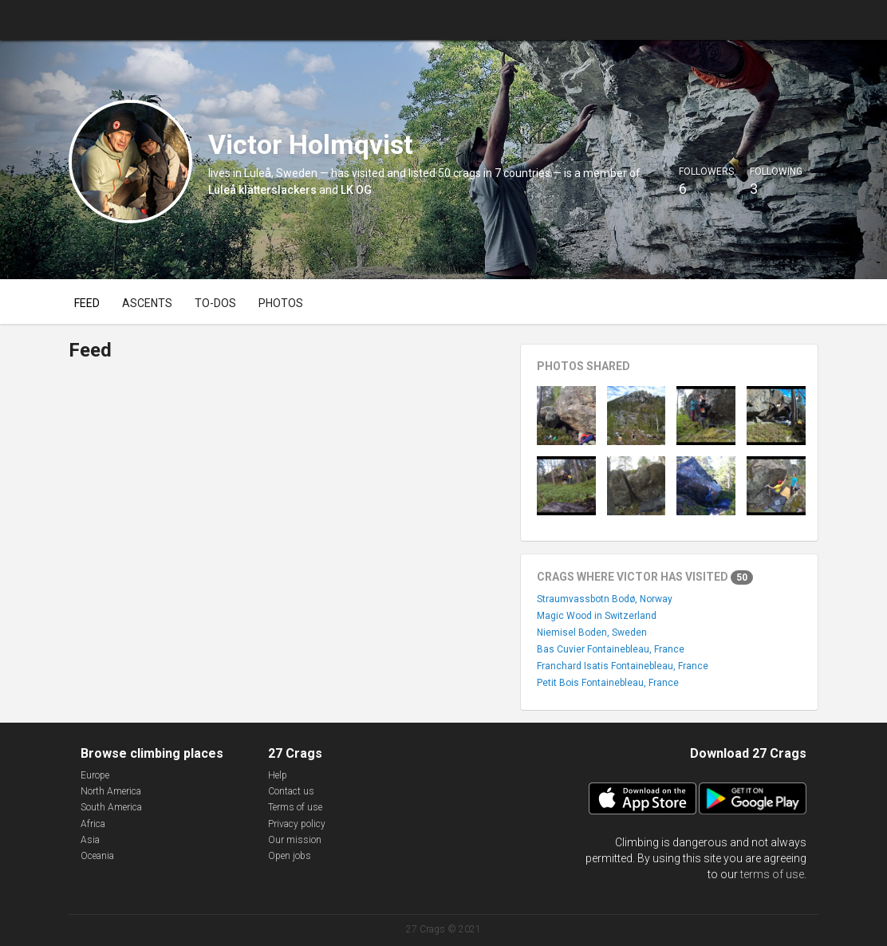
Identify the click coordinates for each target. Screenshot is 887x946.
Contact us (291, 791)
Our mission (294, 839)
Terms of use (295, 807)
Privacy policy (296, 824)
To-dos (215, 303)
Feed (87, 303)
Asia (90, 839)
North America (111, 791)
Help (277, 775)
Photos (280, 303)
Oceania (97, 855)
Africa (93, 824)
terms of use (772, 874)
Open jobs (289, 855)
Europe (95, 775)
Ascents (147, 303)
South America (111, 807)
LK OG (356, 189)
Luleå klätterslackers (262, 189)
